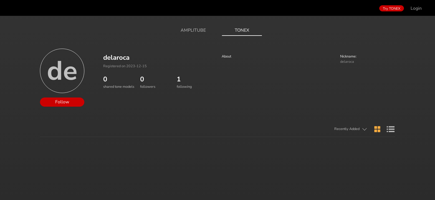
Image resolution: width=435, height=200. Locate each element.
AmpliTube (193, 30)
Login (416, 8)
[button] (325, 129)
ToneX (242, 30)
